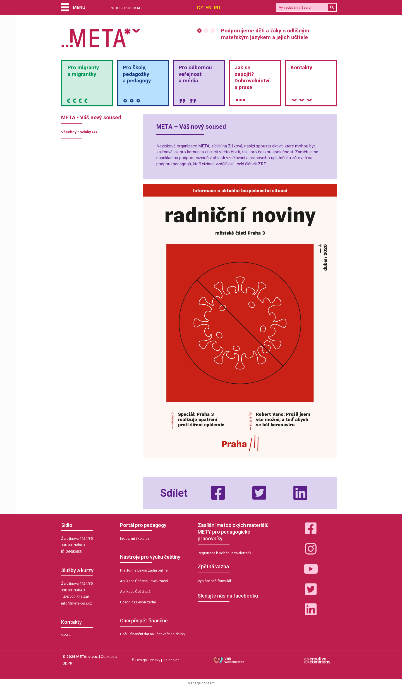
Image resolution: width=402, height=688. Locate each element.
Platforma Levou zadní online (144, 570)
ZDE (262, 163)
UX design (171, 660)
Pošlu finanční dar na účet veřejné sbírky (152, 634)
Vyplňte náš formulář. (215, 581)
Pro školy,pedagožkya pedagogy (137, 74)
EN (208, 7)
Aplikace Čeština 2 (135, 591)
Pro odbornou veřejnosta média (195, 74)
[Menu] (73, 8)
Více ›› (66, 635)
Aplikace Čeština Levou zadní (144, 581)
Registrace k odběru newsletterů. (225, 553)
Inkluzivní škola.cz (134, 538)
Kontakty (301, 67)
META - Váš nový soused (91, 117)
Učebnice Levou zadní (138, 602)
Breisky (154, 660)
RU (217, 7)
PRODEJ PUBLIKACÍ (126, 8)
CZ (200, 7)
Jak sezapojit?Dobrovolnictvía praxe (251, 77)
